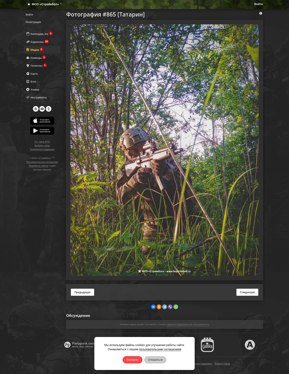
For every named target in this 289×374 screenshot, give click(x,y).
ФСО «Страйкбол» (43, 4)
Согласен (132, 359)
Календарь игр (39, 33)
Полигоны (36, 65)
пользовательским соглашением (160, 349)
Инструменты (36, 97)
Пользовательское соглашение (42, 162)
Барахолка (37, 41)
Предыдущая (82, 292)
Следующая (247, 292)
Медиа (34, 49)
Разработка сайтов (38, 166)
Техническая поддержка (42, 149)
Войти (258, 4)
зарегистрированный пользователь (188, 324)
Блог (31, 81)
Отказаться (155, 359)
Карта (32, 73)
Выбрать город (42, 145)
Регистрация (33, 22)
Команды (36, 57)
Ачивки (32, 89)
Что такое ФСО (42, 141)
